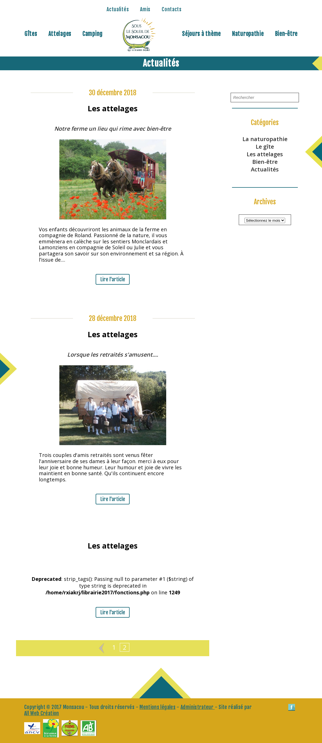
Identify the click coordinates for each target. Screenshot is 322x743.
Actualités (118, 9)
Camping (92, 33)
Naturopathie (248, 33)
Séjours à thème (201, 33)
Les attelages (265, 154)
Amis (145, 9)
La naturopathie (264, 139)
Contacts (172, 9)
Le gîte (265, 146)
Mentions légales (157, 707)
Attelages (59, 33)
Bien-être (286, 33)
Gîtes (30, 33)
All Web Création (41, 713)
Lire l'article (112, 279)
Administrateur (198, 707)
